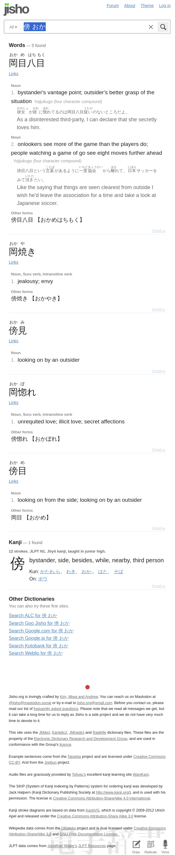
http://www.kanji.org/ (113, 792)
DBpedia (68, 828)
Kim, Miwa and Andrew (79, 696)
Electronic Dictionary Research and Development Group (80, 738)
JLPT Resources (92, 846)
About (129, 5)
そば (118, 571)
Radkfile (99, 732)
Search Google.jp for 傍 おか (39, 638)
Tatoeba (74, 756)
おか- (86, 571)
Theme (147, 5)
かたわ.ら (50, 571)
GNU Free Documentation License (88, 834)
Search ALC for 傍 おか (33, 615)
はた (103, 571)
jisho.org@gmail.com (94, 703)
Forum (113, 5)
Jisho (16, 9)
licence (65, 744)
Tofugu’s (79, 774)
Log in (165, 5)
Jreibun (50, 762)
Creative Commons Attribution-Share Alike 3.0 (95, 816)
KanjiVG (92, 810)
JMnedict (76, 732)
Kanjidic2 (59, 732)
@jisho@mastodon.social (30, 703)
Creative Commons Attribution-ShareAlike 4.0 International (101, 798)
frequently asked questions (56, 708)
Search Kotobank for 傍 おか (38, 645)
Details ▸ (158, 231)
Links (13, 73)
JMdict (44, 732)
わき (71, 571)
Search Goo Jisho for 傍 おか (39, 623)
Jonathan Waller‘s (62, 846)
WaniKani (141, 774)
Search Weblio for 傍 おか (36, 653)
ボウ (42, 578)
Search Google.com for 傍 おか (41, 630)
